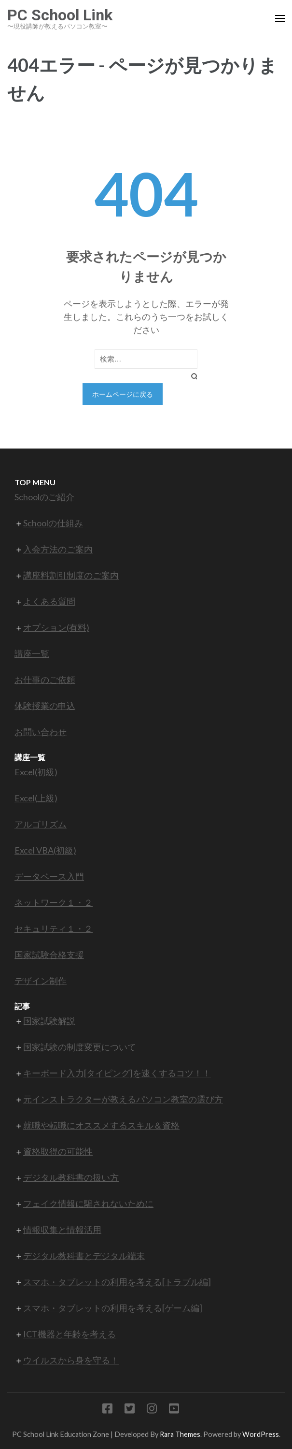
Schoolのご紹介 (44, 497)
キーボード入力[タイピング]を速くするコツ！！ (117, 1073)
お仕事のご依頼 (44, 679)
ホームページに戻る (122, 394)
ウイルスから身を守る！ (71, 1360)
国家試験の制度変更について (79, 1047)
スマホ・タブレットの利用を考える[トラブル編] (117, 1281)
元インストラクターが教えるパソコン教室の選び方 (123, 1099)
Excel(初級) (35, 772)
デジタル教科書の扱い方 (71, 1177)
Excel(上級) (35, 798)
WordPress (260, 1434)
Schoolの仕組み (53, 523)
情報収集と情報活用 (62, 1229)
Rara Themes (180, 1434)
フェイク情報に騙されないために (88, 1203)
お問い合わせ (40, 731)
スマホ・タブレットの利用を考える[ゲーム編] (112, 1308)
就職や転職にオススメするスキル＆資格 (101, 1125)
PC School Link (59, 15)
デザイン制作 (40, 980)
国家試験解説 (49, 1020)
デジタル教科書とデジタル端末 (84, 1255)
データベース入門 (49, 876)
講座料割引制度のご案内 (71, 575)
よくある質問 (49, 601)
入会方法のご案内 (58, 549)
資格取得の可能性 (58, 1151)
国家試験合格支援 (49, 954)
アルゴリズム (40, 824)
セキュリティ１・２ (53, 928)
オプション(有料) (56, 627)
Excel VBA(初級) (45, 850)
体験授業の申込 (44, 705)
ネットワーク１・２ (53, 902)
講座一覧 (31, 653)
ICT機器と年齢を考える (69, 1334)
